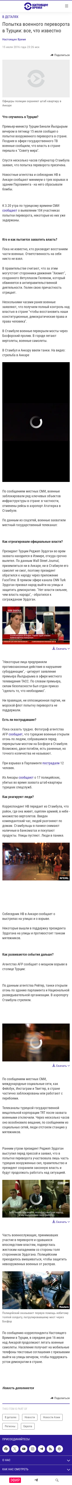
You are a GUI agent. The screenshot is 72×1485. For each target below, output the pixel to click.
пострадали (51, 763)
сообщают (9, 210)
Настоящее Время (14, 39)
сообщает (16, 734)
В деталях (10, 17)
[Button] (60, 55)
